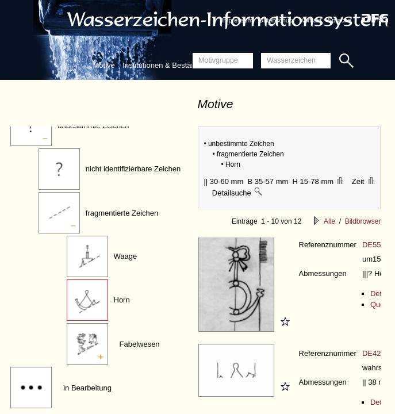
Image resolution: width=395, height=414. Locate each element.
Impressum (236, 20)
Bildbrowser (363, 221)
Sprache (339, 20)
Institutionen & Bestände (163, 65)
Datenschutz (276, 20)
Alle (329, 221)
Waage (125, 256)
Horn (122, 300)
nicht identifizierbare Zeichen (133, 168)
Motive (103, 65)
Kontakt (310, 20)
